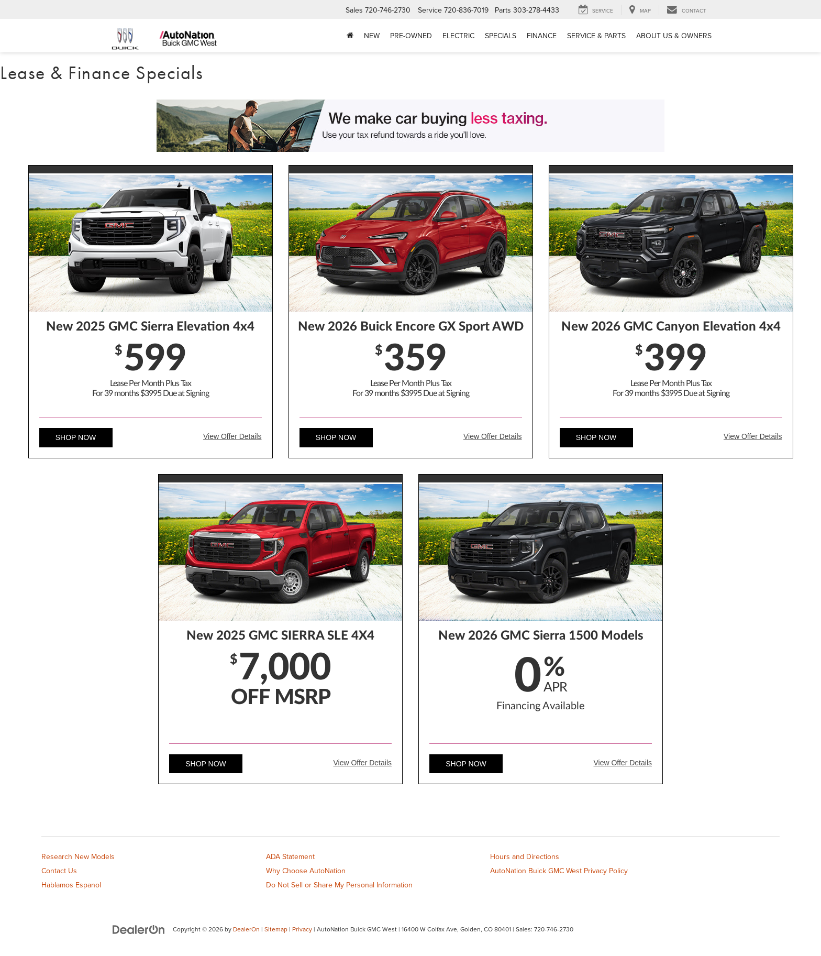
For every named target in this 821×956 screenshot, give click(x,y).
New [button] (372, 35)
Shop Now (76, 437)
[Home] (350, 35)
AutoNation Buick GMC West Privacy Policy (559, 870)
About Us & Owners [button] (674, 35)
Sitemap (275, 929)
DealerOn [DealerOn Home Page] (246, 929)
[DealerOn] (138, 929)
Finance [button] (542, 35)
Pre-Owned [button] (411, 35)
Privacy (302, 929)
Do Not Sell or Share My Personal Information (339, 885)
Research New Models (78, 856)
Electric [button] (458, 35)
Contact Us (59, 870)
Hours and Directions (524, 856)
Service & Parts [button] (596, 35)
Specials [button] (500, 35)
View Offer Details (232, 436)
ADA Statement (290, 856)
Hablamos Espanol (71, 885)
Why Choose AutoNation (306, 870)
